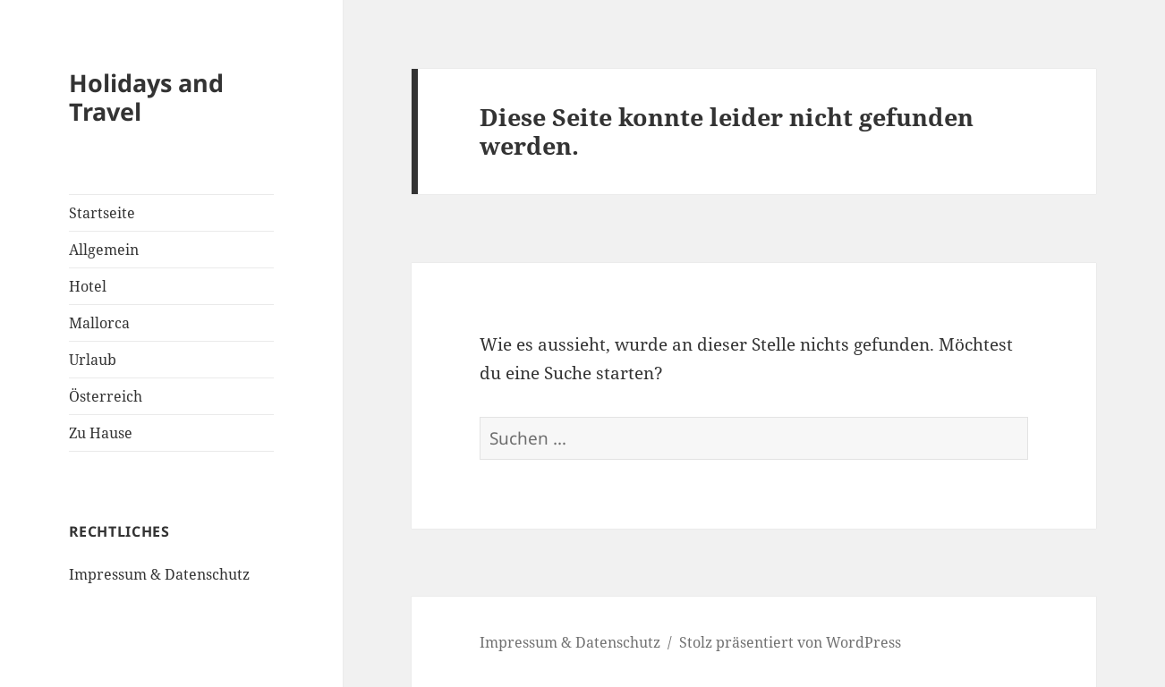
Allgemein (104, 249)
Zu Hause (100, 433)
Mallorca (99, 323)
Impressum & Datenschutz (159, 574)
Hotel (87, 286)
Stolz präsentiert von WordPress (790, 642)
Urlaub (92, 359)
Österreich (105, 396)
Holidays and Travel (146, 97)
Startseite (102, 213)
